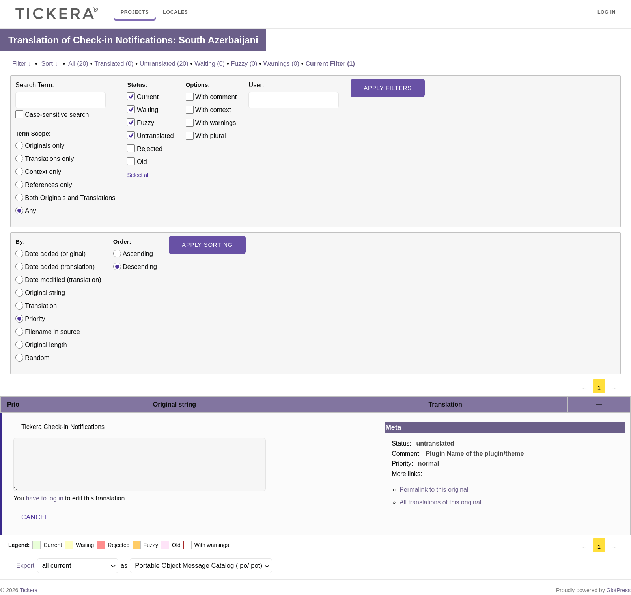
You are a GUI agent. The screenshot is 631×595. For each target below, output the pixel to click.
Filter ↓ (21, 63)
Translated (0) (113, 63)
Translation (41, 305)
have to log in (44, 498)
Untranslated (150, 135)
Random (37, 357)
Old (137, 161)
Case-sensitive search (57, 114)
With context (213, 109)
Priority (35, 318)
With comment (216, 96)
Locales (175, 12)
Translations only (49, 158)
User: (256, 84)
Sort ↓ (49, 63)
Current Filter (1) (330, 63)
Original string (45, 292)
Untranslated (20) (164, 63)
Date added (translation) (60, 266)
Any (30, 210)
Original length (46, 344)
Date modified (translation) (63, 279)
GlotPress (619, 590)
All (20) (78, 63)
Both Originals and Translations (70, 197)
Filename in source (52, 331)
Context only (43, 171)
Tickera (28, 590)
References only (48, 184)
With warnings (215, 122)
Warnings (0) (281, 63)
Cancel (35, 517)
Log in (606, 12)
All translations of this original (440, 502)
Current (143, 96)
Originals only (44, 145)
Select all (138, 175)
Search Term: (34, 84)
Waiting (142, 109)
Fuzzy (140, 122)
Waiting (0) (209, 63)
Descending (140, 266)
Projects (135, 12)
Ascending (138, 253)
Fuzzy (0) (244, 63)
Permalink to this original (434, 489)
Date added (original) (55, 253)
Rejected (144, 148)
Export (25, 565)
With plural (210, 135)
